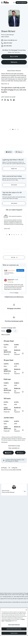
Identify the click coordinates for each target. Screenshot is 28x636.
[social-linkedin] (8, 100)
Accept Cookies (14, 633)
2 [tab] (15, 331)
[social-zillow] (14, 100)
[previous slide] (10, 129)
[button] (2, 2)
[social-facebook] (2, 100)
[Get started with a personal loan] (14, 185)
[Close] (26, 610)
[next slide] (17, 129)
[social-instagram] (5, 100)
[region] (14, 622)
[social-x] (11, 100)
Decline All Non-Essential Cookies (14, 629)
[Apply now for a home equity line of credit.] (14, 168)
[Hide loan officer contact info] (24, 491)
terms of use (8, 620)
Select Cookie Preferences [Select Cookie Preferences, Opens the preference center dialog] (14, 624)
